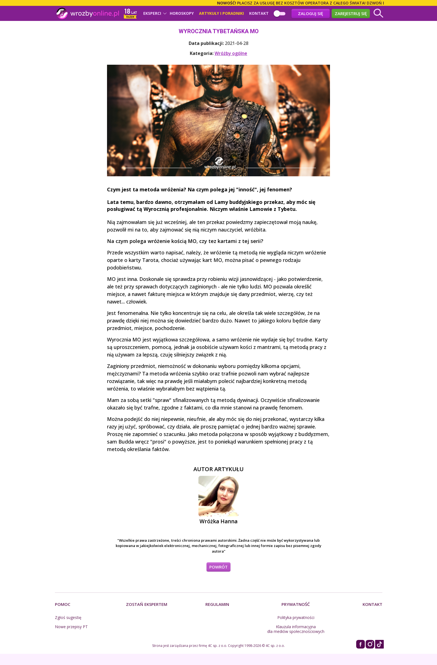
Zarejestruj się (351, 13)
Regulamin (217, 604)
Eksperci (152, 13)
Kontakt (259, 13)
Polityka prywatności (295, 617)
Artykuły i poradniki (221, 13)
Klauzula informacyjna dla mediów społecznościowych (295, 629)
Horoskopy (182, 13)
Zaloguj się (310, 13)
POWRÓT (218, 567)
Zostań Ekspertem (146, 604)
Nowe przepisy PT (71, 626)
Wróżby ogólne (231, 53)
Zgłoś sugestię (68, 617)
